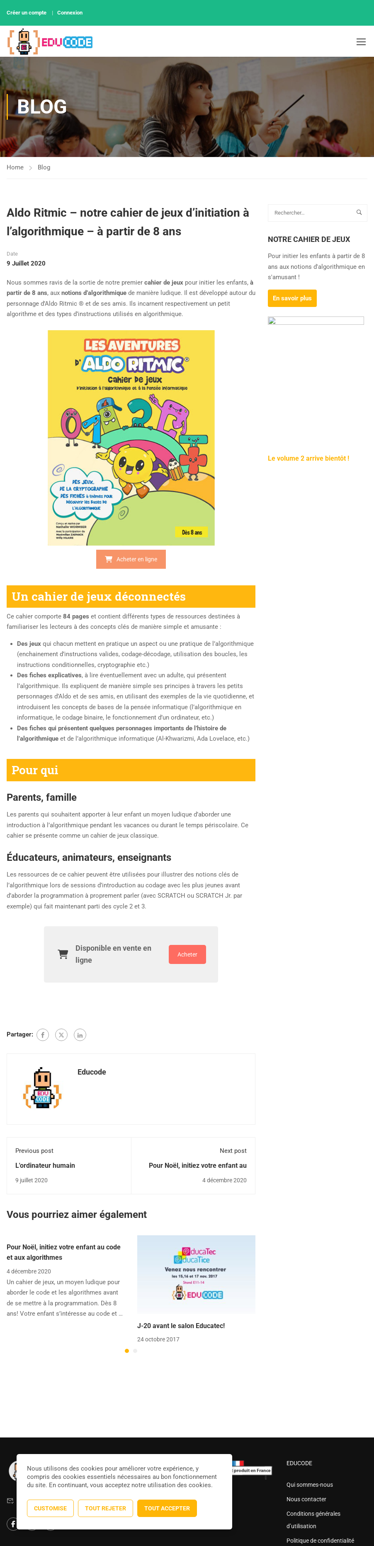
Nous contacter (306, 1499)
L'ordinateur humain (45, 1165)
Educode (92, 1072)
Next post (233, 1151)
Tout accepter (167, 1508)
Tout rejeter (105, 1508)
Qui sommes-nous (310, 1484)
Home (15, 167)
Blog (44, 167)
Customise (50, 1508)
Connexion (70, 13)
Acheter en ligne (131, 559)
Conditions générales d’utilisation (313, 1519)
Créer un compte (26, 13)
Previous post (34, 1151)
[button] (127, 1351)
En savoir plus (292, 298)
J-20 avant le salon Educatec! (181, 1326)
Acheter (187, 954)
